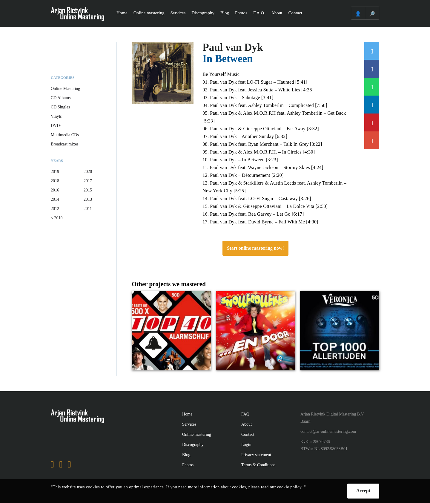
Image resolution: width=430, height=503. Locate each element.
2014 (55, 199)
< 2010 (56, 218)
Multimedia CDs (65, 135)
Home (122, 12)
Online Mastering (65, 88)
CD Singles (60, 107)
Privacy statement (256, 455)
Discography (202, 12)
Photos (241, 12)
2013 (88, 199)
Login (246, 444)
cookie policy (289, 487)
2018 (55, 181)
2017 (88, 181)
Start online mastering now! (255, 248)
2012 (55, 208)
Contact (295, 12)
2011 (88, 208)
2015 (88, 190)
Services (177, 12)
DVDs (56, 125)
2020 (88, 171)
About (276, 12)
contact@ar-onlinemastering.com (328, 431)
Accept (363, 490)
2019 (55, 171)
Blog (224, 12)
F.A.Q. (259, 12)
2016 (55, 190)
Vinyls (56, 116)
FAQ (245, 414)
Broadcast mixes (65, 144)
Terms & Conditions (258, 465)
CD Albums (61, 98)
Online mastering (149, 12)
